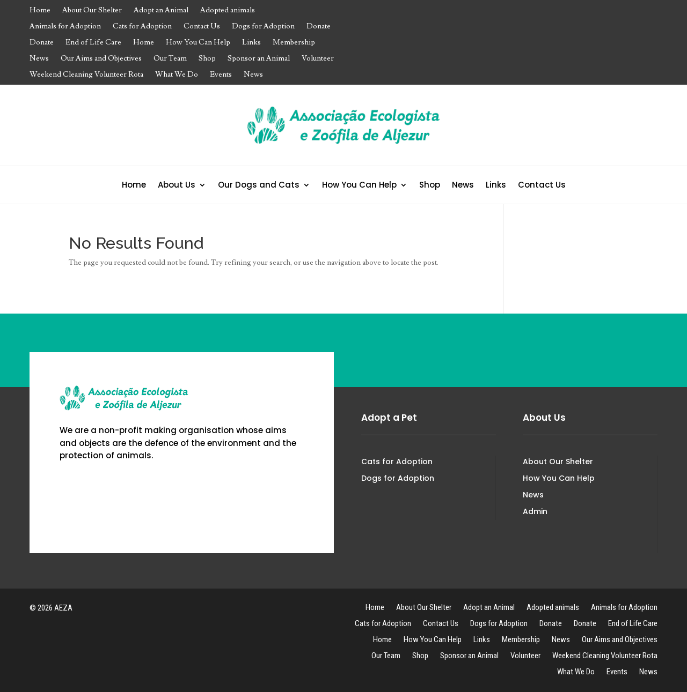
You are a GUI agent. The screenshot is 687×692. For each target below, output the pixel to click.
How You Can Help (198, 43)
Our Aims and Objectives (101, 59)
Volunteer (318, 59)
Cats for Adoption (142, 27)
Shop (207, 59)
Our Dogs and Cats (258, 185)
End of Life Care (93, 43)
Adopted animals (227, 10)
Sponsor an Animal (259, 59)
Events (221, 75)
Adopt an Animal (161, 10)
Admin (535, 511)
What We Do (176, 75)
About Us (176, 185)
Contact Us (202, 27)
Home (40, 10)
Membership (294, 43)
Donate (318, 27)
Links (251, 43)
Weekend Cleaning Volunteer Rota (86, 75)
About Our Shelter (92, 10)
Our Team (170, 59)
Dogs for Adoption (263, 27)
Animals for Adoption (65, 27)
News (39, 59)
